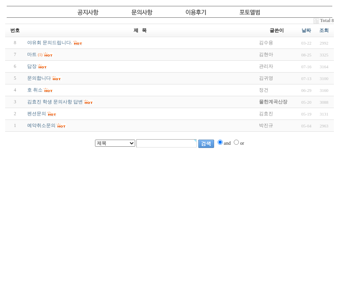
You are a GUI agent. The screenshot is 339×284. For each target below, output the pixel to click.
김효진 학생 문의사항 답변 (55, 102)
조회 (324, 30)
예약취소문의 (41, 125)
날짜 (306, 30)
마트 (32, 54)
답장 (32, 66)
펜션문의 (36, 113)
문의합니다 (39, 78)
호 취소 (35, 90)
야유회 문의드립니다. (49, 42)
